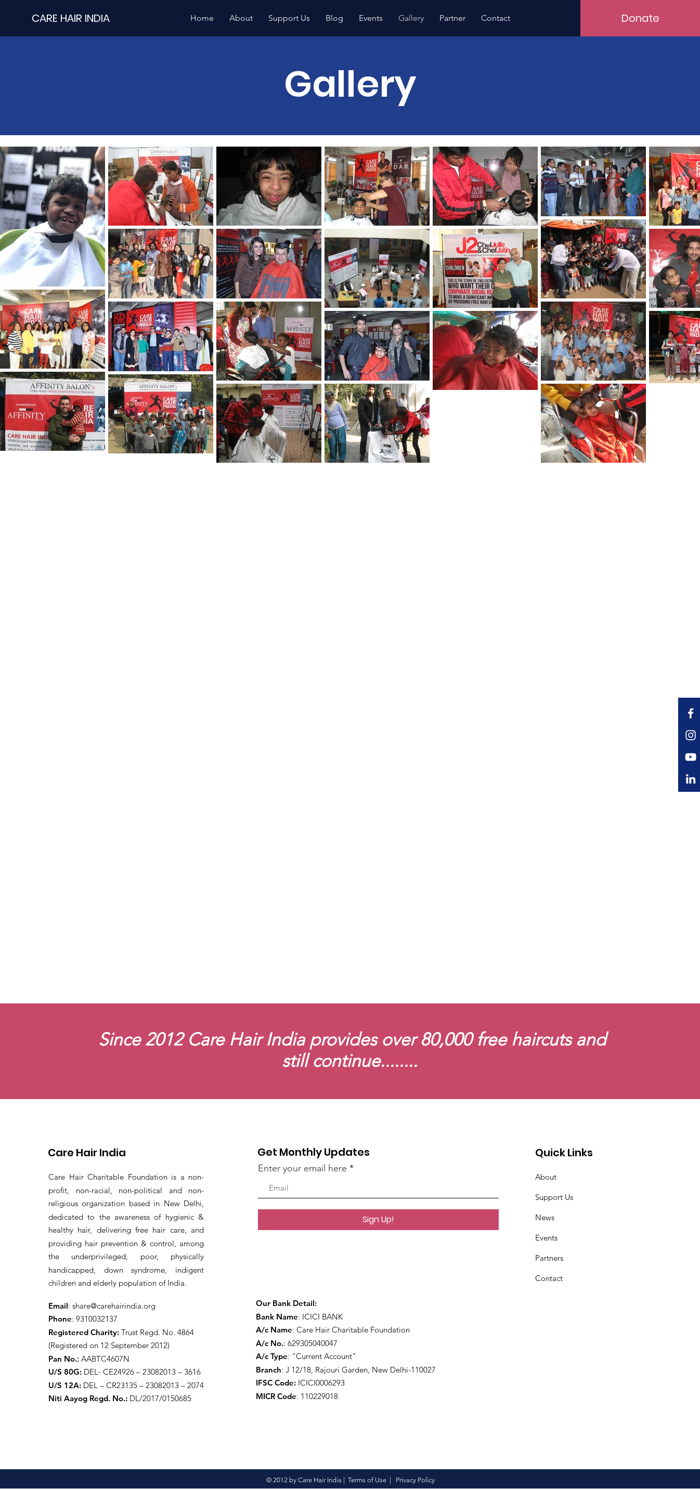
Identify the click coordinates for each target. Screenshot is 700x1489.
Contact (549, 1278)
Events (546, 1238)
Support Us (554, 1197)
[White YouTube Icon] (690, 757)
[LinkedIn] (690, 779)
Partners (549, 1258)
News (544, 1217)
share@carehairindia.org (113, 1306)
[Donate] (640, 18)
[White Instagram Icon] (690, 735)
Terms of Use (367, 1480)
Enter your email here (302, 1168)
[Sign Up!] (378, 1219)
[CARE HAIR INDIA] (84, 17)
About (545, 1177)
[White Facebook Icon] (690, 713)
